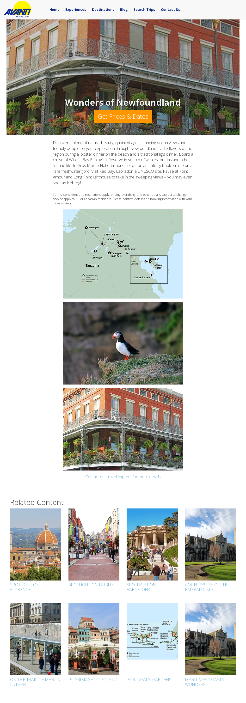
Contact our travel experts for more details (123, 476)
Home (54, 9)
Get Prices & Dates (123, 116)
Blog (124, 9)
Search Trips (144, 9)
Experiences (75, 9)
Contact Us (170, 9)
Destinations (103, 9)
